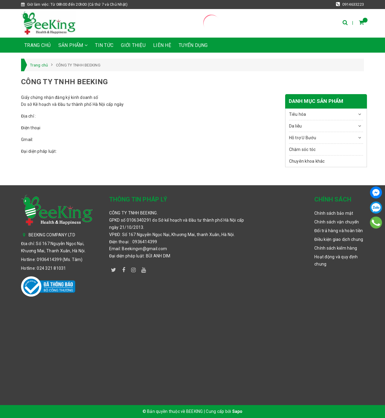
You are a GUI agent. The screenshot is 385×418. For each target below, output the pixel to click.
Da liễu (295, 126)
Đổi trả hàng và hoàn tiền (338, 230)
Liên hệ (162, 45)
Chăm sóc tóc (302, 149)
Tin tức (104, 45)
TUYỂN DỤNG (193, 45)
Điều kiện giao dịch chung (338, 239)
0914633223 (350, 4)
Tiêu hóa (297, 114)
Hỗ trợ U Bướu (302, 137)
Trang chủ (37, 45)
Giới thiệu (133, 45)
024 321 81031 (51, 268)
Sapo (237, 411)
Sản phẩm (73, 45)
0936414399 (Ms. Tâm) (59, 259)
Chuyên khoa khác (307, 161)
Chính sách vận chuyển (336, 222)
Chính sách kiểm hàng (335, 248)
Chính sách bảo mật (333, 213)
